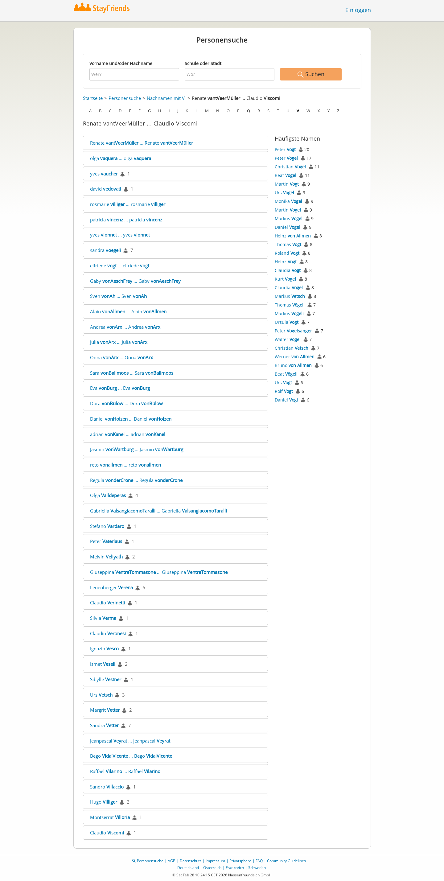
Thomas (288, 244)
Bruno (293, 365)
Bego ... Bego (131, 756)
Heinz (293, 236)
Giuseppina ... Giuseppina (159, 572)
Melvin (106, 557)
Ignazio (104, 648)
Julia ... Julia (118, 342)
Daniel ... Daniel (130, 419)
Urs (101, 695)
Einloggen (358, 10)
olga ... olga (120, 158)
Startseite (93, 98)
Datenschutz (190, 860)
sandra (105, 250)
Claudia (288, 270)
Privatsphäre (240, 860)
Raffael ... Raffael (125, 771)
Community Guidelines (286, 860)
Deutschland (188, 867)
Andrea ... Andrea (125, 327)
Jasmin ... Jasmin (136, 449)
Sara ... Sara (131, 373)
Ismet (102, 664)
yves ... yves (120, 235)
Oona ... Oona (121, 357)
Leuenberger (111, 587)
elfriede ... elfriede (119, 265)
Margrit (105, 710)
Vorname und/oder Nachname (120, 63)
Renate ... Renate (141, 143)
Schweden (257, 867)
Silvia (103, 618)
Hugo (103, 802)
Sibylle (105, 679)
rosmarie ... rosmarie (127, 204)
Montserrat (110, 817)
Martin (287, 184)
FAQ (259, 860)
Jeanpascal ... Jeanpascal (130, 741)
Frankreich (235, 867)
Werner (294, 357)
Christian (290, 167)
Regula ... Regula (136, 480)
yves (104, 174)
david (105, 189)
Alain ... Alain (128, 311)
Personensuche (125, 98)
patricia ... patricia (126, 219)
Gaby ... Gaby (135, 281)
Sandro (107, 787)
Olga (108, 495)
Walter (288, 339)
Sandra (104, 725)
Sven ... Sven (118, 296)
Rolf (284, 391)
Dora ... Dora (126, 403)
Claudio (107, 602)
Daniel (287, 227)
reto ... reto (125, 465)
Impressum (215, 860)
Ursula (286, 322)
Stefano (107, 526)
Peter (106, 541)
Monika (288, 201)
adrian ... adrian (127, 434)
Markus (288, 218)
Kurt (285, 279)
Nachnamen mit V (166, 98)
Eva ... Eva (120, 388)
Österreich (212, 867)
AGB (171, 860)
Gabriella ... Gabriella (158, 511)
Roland (287, 253)
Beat (285, 175)
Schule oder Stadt (203, 63)
